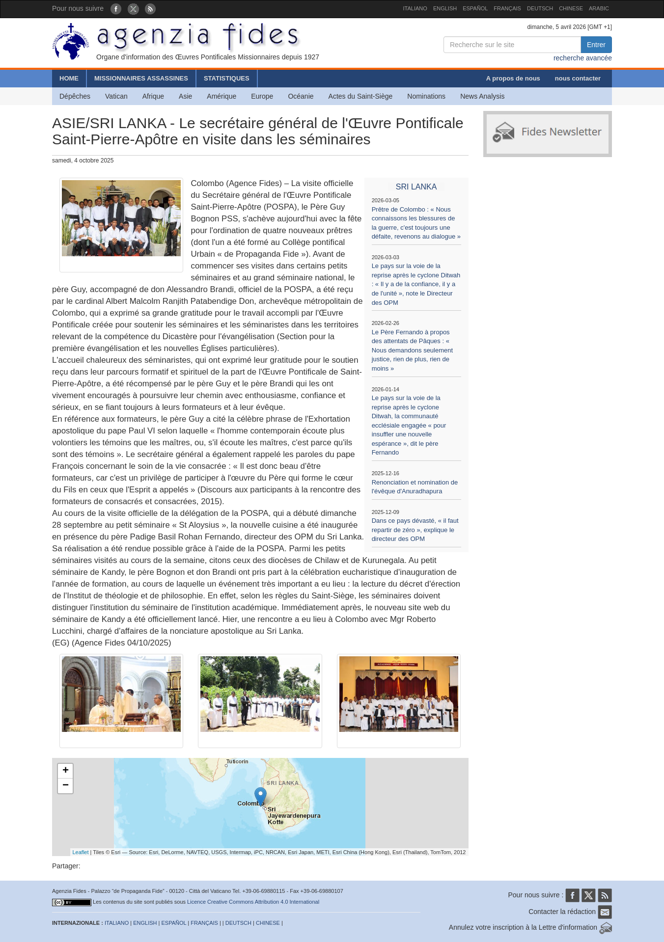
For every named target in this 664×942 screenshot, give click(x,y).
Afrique (153, 96)
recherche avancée (582, 58)
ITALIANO (415, 8)
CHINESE (571, 8)
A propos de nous (513, 78)
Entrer (596, 45)
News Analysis (482, 96)
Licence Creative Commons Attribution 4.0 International (253, 902)
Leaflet (81, 852)
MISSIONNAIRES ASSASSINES (141, 78)
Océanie (300, 96)
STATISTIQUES (226, 78)
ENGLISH (445, 8)
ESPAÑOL (475, 8)
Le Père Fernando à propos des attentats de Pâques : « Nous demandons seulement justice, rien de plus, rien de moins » (412, 350)
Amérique (221, 96)
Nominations (426, 96)
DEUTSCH (540, 8)
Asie (185, 96)
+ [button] (65, 771)
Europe (262, 96)
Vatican (116, 96)
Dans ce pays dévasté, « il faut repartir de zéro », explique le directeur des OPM (415, 529)
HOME (69, 78)
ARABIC (599, 8)
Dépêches (74, 96)
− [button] (65, 786)
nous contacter (578, 78)
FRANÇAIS (507, 8)
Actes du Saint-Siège (361, 96)
